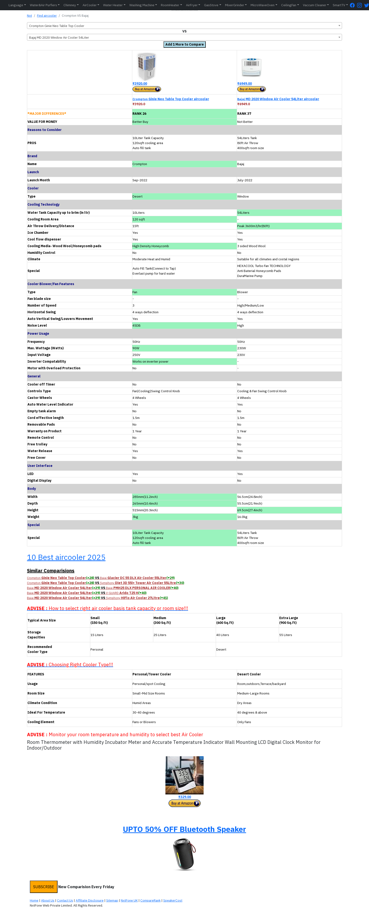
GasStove (211, 5)
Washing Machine (141, 5)
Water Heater (113, 5)
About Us (47, 900)
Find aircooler (47, 15)
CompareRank (150, 900)
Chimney (69, 5)
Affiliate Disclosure (90, 900)
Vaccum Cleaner (314, 5)
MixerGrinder (234, 5)
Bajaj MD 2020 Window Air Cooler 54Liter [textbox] (59, 37)
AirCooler (90, 5)
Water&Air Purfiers (43, 5)
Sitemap (112, 900)
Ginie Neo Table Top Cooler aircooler (170, 99)
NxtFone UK (129, 900)
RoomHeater (170, 5)
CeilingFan (288, 5)
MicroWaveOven (262, 5)
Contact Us (65, 900)
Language (16, 5)
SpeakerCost (172, 900)
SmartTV (339, 5)
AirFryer (192, 5)
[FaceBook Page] (353, 5)
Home (34, 900)
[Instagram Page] (360, 5)
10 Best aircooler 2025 (66, 557)
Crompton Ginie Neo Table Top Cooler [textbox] (56, 26)
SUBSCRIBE (43, 886)
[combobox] (184, 25)
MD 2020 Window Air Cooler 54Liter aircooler (278, 99)
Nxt (29, 15)
